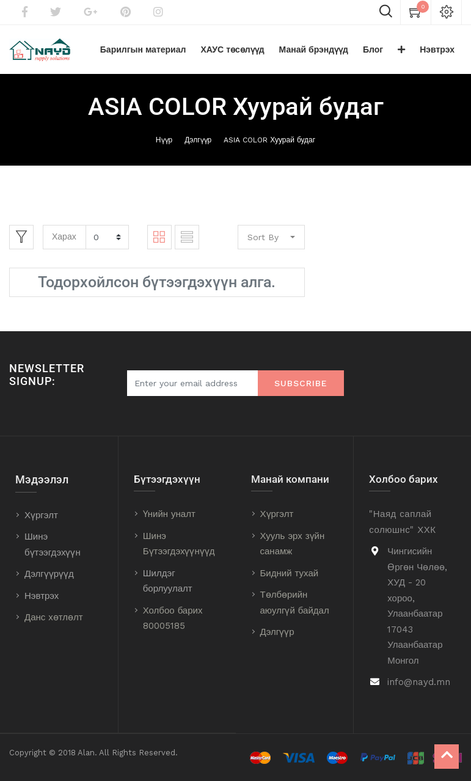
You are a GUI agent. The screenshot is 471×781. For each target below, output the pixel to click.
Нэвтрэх (41, 595)
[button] (401, 49)
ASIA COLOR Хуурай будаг (269, 140)
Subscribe (300, 383)
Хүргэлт (41, 515)
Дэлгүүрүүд (49, 573)
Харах (64, 236)
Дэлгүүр (197, 140)
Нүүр (164, 140)
